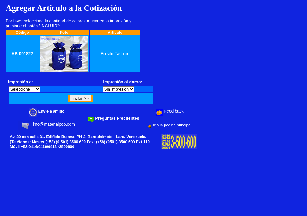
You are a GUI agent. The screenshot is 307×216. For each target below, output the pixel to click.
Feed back (173, 111)
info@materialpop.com (54, 124)
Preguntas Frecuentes (117, 118)
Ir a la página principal (172, 125)
